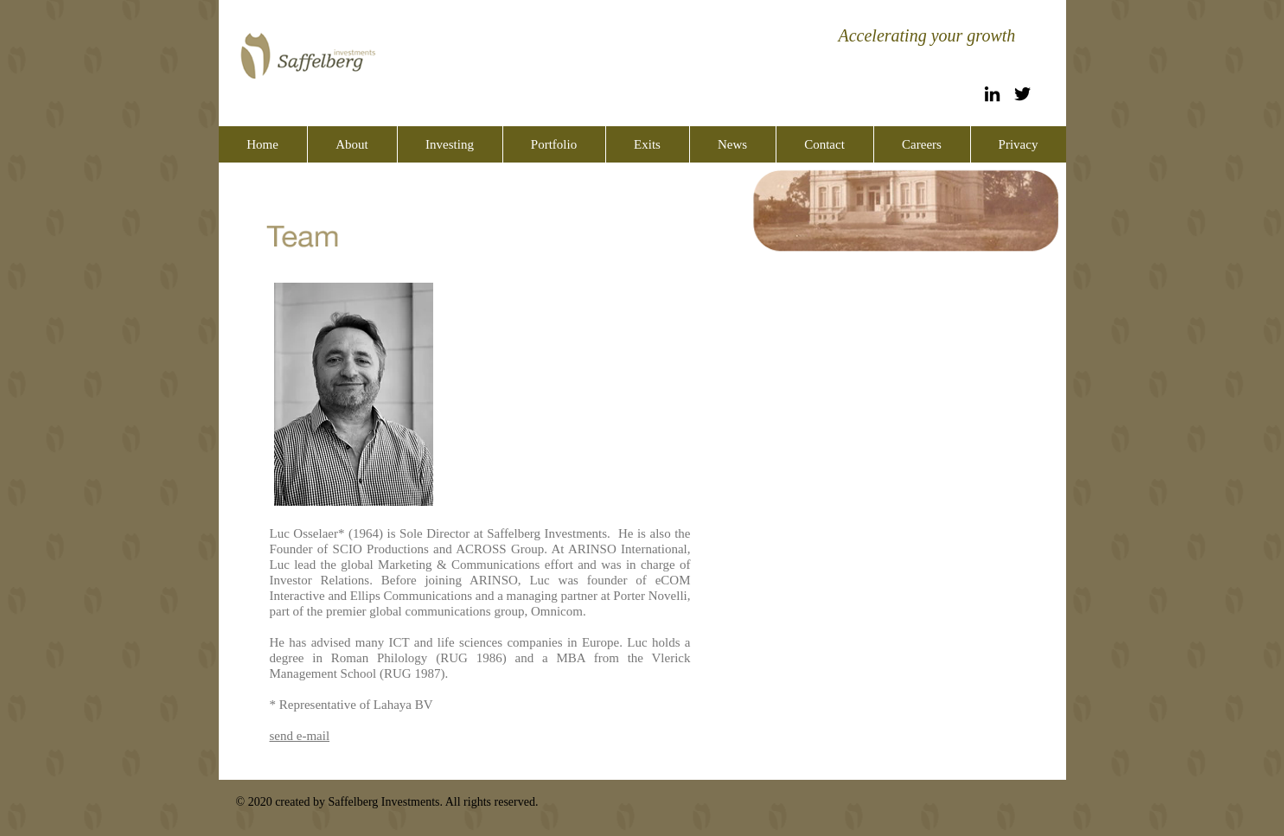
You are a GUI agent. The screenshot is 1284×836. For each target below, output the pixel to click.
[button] (352, 144)
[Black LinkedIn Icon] (992, 94)
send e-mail (300, 736)
